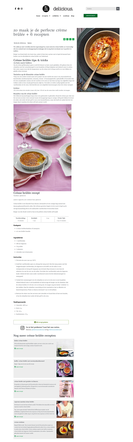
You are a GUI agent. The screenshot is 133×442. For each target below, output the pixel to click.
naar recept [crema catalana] (18, 436)
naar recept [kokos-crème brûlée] (18, 348)
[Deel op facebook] (67, 39)
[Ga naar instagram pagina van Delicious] (21, 9)
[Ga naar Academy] (66, 16)
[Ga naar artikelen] (56, 16)
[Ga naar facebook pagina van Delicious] (15, 9)
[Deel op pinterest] (64, 39)
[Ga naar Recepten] (45, 16)
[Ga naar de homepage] (46, 9)
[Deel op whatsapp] (73, 39)
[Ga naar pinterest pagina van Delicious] (18, 9)
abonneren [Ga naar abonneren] (90, 16)
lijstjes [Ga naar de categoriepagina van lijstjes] (30, 43)
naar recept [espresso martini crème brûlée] (18, 416)
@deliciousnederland (38, 330)
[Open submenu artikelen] (60, 16)
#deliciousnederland (55, 330)
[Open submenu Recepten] (49, 16)
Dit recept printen (41, 322)
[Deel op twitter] (70, 39)
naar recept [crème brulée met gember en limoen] (18, 391)
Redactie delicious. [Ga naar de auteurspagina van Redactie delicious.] (20, 43)
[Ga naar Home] (38, 16)
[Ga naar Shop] (72, 16)
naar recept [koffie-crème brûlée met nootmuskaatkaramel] (18, 367)
